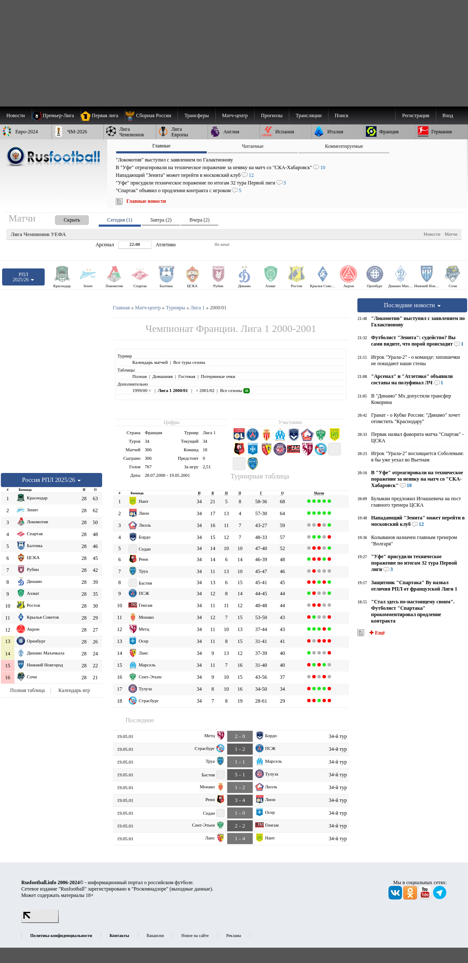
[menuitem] (151, 115)
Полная (139, 376)
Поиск (341, 115)
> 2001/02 (204, 390)
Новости (432, 233)
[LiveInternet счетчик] (40, 921)
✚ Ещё (376, 633)
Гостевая (186, 376)
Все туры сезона (189, 362)
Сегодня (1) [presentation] (119, 220)
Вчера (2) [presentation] (199, 220)
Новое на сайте (194, 935)
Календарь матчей (150, 362)
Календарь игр (74, 690)
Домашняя (162, 376)
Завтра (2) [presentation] (160, 220)
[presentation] (63, 218)
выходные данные (191, 889)
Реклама (233, 935)
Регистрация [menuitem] (415, 115)
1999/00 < (142, 390)
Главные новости (146, 201)
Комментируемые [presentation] (344, 146)
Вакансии (155, 935)
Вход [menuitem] (447, 115)
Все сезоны (234, 390)
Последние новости (412, 305)
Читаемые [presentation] (252, 146)
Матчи (451, 233)
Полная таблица (27, 690)
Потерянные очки (218, 376)
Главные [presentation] (161, 146)
